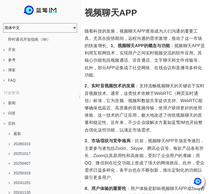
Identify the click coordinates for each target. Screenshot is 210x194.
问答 (9, 113)
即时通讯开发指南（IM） (29, 39)
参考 (9, 60)
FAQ (9, 80)
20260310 (20, 144)
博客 (9, 70)
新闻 (9, 103)
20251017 (20, 153)
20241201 (20, 183)
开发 (9, 49)
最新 (15, 133)
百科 (9, 123)
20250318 (20, 173)
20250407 (20, 163)
